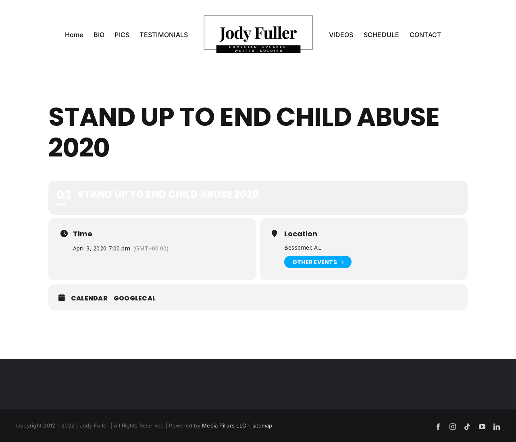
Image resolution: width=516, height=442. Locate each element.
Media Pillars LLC (224, 425)
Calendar (89, 298)
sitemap (262, 425)
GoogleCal (135, 298)
